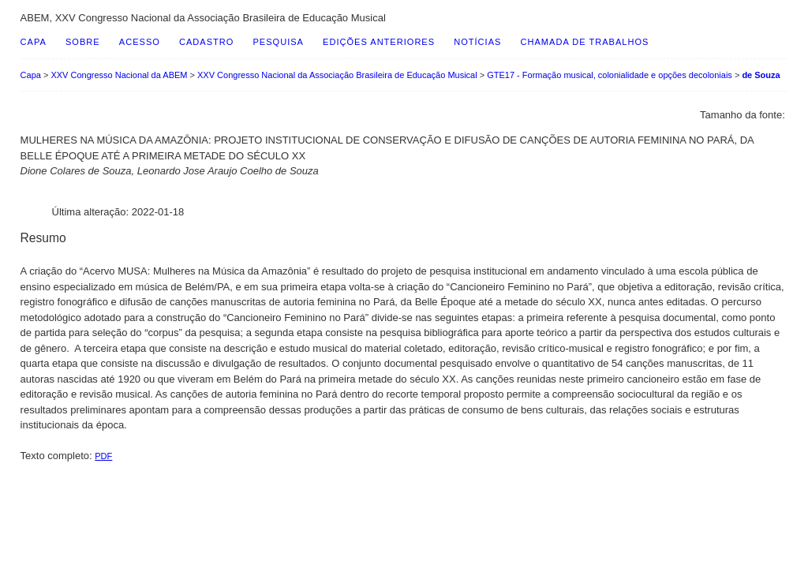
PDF (103, 456)
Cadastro (206, 42)
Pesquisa (277, 42)
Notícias (477, 42)
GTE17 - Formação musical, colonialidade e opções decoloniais (609, 75)
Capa (34, 42)
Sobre (82, 42)
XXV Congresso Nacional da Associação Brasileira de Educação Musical (337, 75)
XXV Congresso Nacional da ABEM (118, 75)
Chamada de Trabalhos (585, 42)
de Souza (761, 75)
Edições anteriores (379, 42)
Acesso (139, 42)
